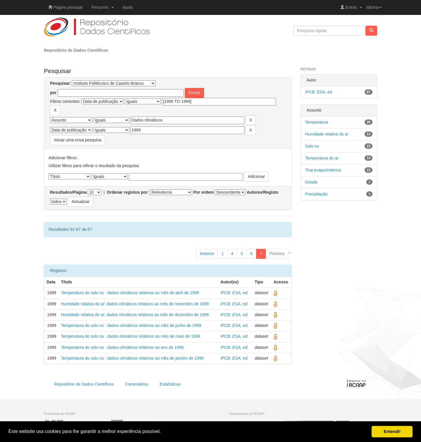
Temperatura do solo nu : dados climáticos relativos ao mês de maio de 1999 (130, 336)
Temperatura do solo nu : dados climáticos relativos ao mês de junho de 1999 (131, 325)
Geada (311, 182)
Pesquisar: (60, 83)
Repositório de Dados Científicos (76, 50)
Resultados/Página (68, 192)
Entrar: (351, 7)
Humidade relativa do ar (327, 134)
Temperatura (316, 122)
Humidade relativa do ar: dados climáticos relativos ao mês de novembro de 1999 (135, 303)
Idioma (374, 7)
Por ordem (203, 192)
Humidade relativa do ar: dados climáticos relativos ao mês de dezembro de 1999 (135, 314)
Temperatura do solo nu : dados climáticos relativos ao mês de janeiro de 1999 (132, 358)
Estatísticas (170, 384)
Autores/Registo (262, 192)
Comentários (136, 384)
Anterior (207, 253)
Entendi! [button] (392, 431)
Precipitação (316, 194)
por (53, 92)
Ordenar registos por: (128, 192)
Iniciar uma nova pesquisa (77, 140)
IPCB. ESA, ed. (234, 292)
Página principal (65, 7)
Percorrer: (103, 7)
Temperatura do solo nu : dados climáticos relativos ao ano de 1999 (122, 347)
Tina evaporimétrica (323, 170)
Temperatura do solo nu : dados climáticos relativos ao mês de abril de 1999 (130, 292)
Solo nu (312, 146)
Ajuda (127, 7)
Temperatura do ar (322, 158)
